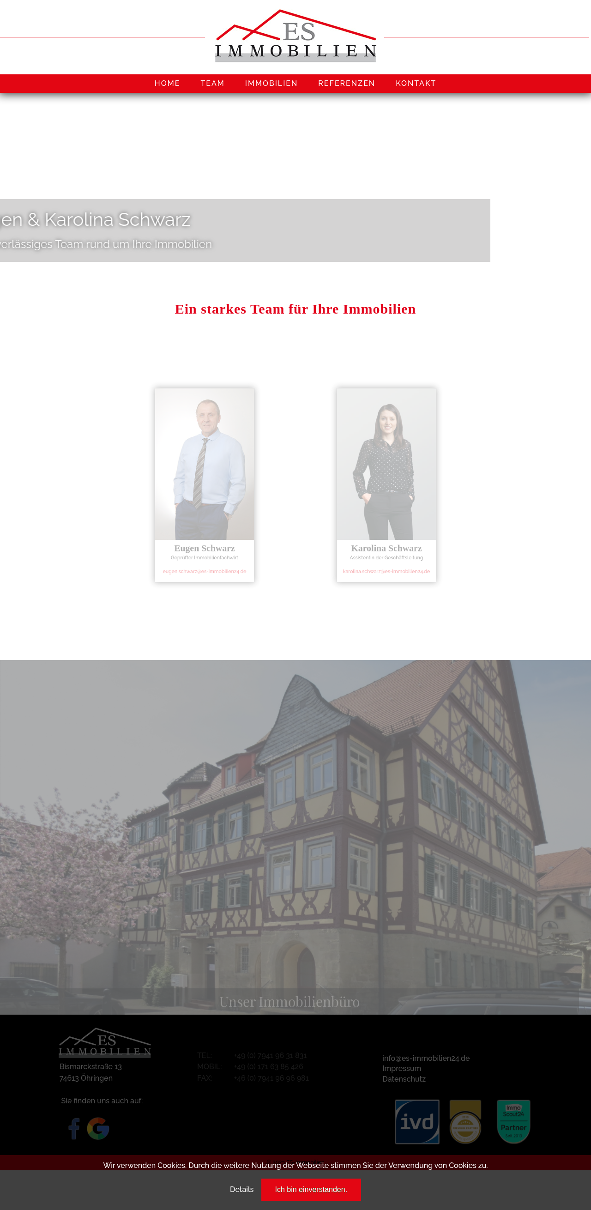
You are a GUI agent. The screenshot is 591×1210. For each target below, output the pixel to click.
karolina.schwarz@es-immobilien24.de (386, 561)
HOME (168, 83)
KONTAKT (416, 83)
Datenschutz (404, 1079)
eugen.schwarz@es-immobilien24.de (204, 561)
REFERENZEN (346, 83)
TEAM (212, 83)
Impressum (401, 1068)
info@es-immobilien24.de (426, 1058)
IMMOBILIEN (271, 83)
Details (241, 1189)
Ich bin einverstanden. (311, 1189)
